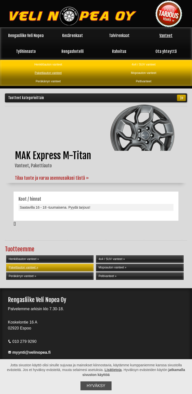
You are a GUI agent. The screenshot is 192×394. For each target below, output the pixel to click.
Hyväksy (96, 386)
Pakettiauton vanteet (48, 73)
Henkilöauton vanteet (48, 64)
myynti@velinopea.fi (29, 354)
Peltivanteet (144, 81)
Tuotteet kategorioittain (97, 98)
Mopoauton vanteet (143, 73)
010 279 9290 (22, 343)
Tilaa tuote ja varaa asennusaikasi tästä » (52, 178)
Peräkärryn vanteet (48, 81)
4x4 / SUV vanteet (144, 64)
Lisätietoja (113, 370)
